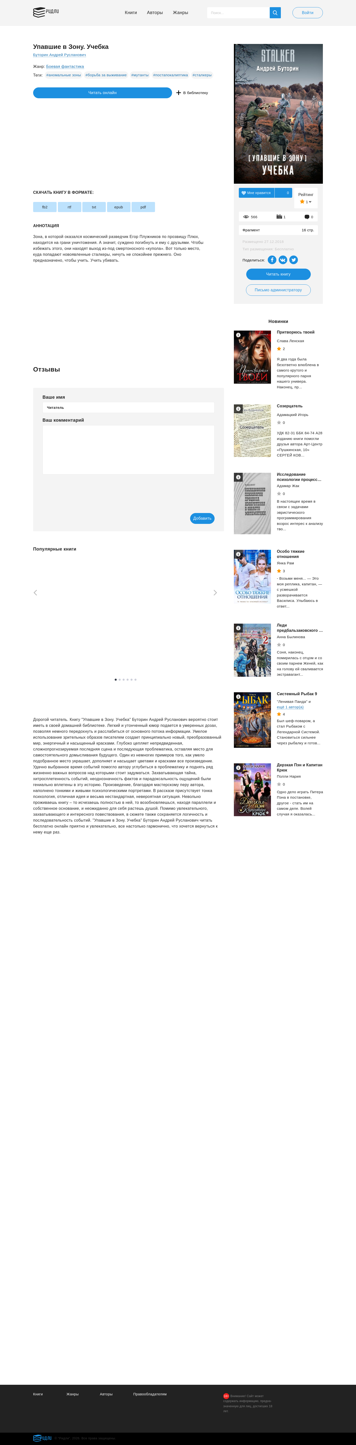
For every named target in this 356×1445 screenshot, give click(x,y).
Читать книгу (278, 274)
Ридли (56, 11)
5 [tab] (132, 680)
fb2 (48, 207)
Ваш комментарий (63, 420)
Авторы (155, 12)
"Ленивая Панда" (292, 701)
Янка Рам (285, 563)
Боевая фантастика (65, 66)
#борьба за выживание (106, 75)
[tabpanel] (56, 612)
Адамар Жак (288, 486)
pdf (172, 207)
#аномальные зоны (63, 75)
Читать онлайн (56, 93)
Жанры (180, 12)
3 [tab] (124, 680)
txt (110, 207)
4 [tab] (128, 680)
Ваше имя (54, 397)
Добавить (194, 518)
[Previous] (34, 593)
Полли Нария (289, 776)
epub (141, 207)
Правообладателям (150, 1394)
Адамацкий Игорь (293, 415)
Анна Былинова (291, 637)
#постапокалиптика (170, 75)
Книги (131, 12)
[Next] (217, 593)
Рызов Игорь (113, 640)
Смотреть (52, 658)
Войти (307, 13)
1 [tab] (116, 680)
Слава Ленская (290, 341)
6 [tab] (135, 680)
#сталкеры (202, 75)
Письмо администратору (278, 290)
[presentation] (80, 490)
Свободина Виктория (190, 645)
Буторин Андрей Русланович (61, 55)
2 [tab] (120, 680)
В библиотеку (110, 93)
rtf (79, 207)
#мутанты (140, 75)
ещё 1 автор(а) (290, 707)
